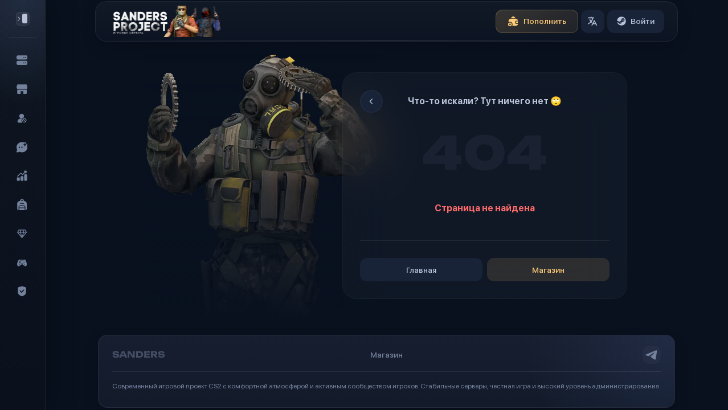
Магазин (548, 269)
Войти (636, 21)
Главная (421, 269)
